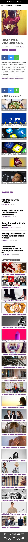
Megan (22, 47)
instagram (5, 50)
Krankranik (12, 50)
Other (3, 47)
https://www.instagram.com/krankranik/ (12, 78)
